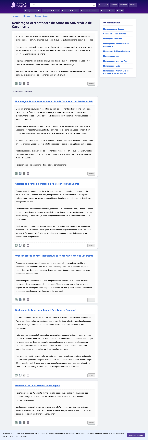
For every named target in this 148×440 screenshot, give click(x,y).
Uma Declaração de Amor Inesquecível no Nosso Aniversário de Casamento (54, 256)
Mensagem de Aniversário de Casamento (116, 45)
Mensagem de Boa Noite (70, 11)
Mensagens (16, 16)
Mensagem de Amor (107, 11)
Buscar (94, 5)
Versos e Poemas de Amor (114, 34)
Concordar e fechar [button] (135, 435)
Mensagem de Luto (41, 16)
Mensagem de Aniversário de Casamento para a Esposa (116, 72)
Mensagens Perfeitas (112, 39)
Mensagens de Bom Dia (32, 11)
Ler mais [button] (23, 436)
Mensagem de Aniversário (89, 11)
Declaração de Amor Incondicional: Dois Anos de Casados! (45, 310)
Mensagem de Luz (111, 56)
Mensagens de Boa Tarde (51, 11)
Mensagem (103, 5)
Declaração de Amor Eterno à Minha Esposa (37, 385)
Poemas (123, 5)
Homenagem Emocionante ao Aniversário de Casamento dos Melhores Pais (54, 101)
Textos (133, 5)
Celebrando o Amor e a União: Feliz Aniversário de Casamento (47, 184)
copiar (91, 83)
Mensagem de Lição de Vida (115, 61)
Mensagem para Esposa (113, 29)
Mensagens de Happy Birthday (116, 51)
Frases (114, 5)
